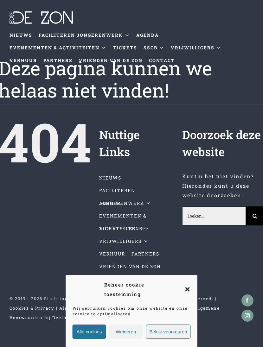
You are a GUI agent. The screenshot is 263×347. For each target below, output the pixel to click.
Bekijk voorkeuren (168, 331)
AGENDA (147, 35)
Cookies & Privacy (32, 308)
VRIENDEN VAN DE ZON (111, 60)
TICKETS (125, 48)
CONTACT (162, 60)
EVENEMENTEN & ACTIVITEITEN (58, 47)
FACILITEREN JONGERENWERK (84, 35)
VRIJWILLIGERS (196, 47)
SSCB (154, 47)
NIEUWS (21, 35)
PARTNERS (58, 60)
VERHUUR (23, 60)
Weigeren (126, 331)
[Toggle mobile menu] (249, 76)
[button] (187, 289)
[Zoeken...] (214, 215)
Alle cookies (89, 331)
